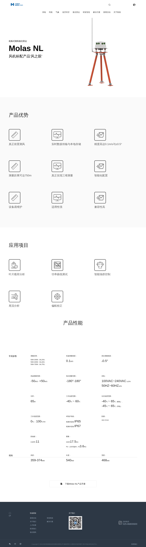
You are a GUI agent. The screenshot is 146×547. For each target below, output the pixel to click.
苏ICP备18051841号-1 (90, 544)
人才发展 (33, 525)
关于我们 (33, 521)
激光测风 (33, 532)
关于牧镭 (117, 12)
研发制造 (50, 518)
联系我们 (33, 529)
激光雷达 (76, 12)
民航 (51, 12)
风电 (44, 12)
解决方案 (96, 12)
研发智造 (86, 12)
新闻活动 (106, 12)
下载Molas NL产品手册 (73, 487)
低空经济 (65, 12)
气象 (57, 12)
